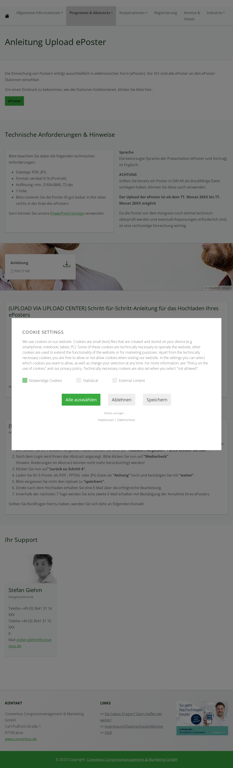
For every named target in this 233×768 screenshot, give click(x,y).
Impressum (106, 420)
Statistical (87, 380)
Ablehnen (121, 400)
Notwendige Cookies (42, 380)
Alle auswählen (81, 400)
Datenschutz (126, 420)
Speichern (157, 400)
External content (128, 380)
